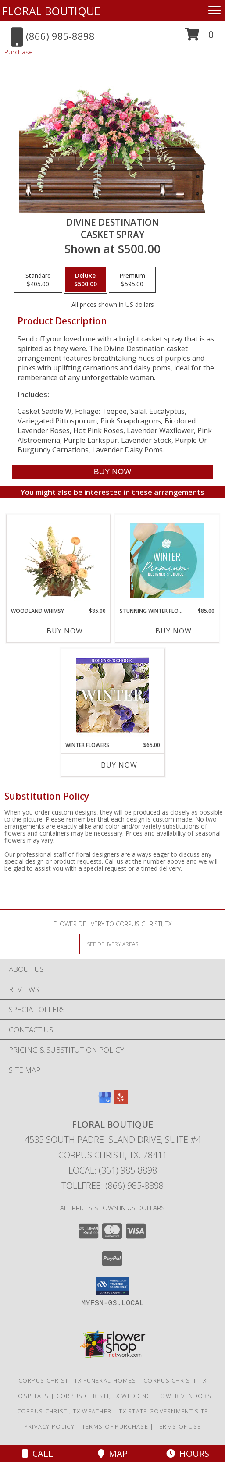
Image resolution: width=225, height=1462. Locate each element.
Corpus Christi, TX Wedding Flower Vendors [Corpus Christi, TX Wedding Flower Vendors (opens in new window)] (134, 1396)
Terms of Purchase (115, 1426)
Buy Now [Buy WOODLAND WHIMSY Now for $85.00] (64, 631)
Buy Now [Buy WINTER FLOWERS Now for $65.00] (119, 765)
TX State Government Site (163, 1411)
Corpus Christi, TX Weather (64, 1411)
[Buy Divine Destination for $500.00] (112, 472)
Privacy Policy (49, 1426)
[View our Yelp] (121, 1101)
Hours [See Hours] (187, 1453)
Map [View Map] (113, 1453)
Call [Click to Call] (37, 1453)
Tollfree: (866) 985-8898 (112, 1186)
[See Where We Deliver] (112, 943)
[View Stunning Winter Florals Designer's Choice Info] (167, 560)
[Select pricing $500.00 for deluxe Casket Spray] (85, 279)
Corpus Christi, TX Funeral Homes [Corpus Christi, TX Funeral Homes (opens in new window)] (77, 1380)
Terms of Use (178, 1426)
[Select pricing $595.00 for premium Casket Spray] (132, 279)
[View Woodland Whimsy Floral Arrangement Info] (58, 560)
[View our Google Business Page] (105, 1101)
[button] (199, 37)
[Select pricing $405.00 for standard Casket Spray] (38, 279)
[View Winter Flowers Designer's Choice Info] (112, 695)
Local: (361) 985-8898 (112, 1170)
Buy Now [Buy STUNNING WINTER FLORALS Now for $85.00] (173, 631)
